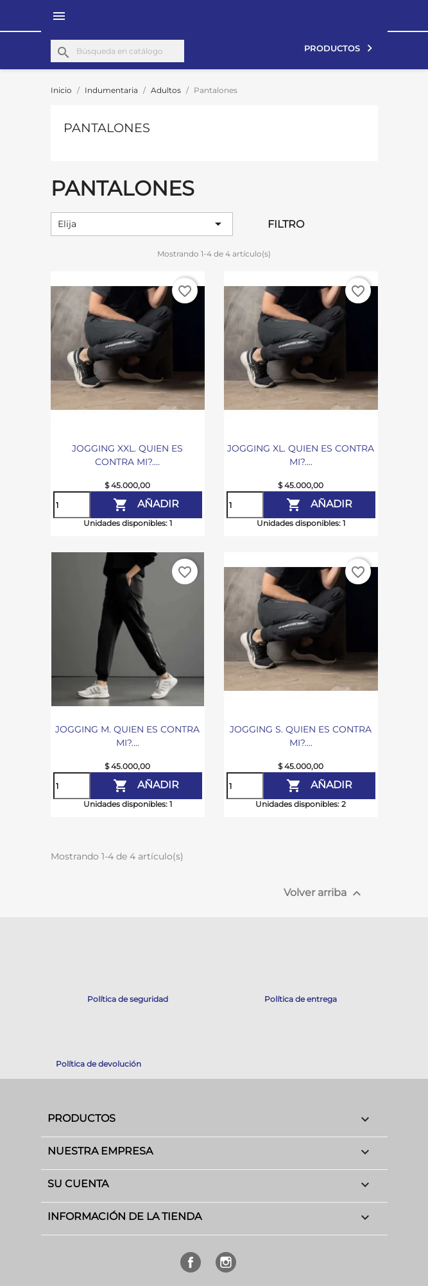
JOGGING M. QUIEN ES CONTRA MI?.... (127, 736)
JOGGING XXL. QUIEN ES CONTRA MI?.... (127, 455)
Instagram (226, 1262)
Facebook (190, 1262)
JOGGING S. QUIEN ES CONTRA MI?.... (301, 736)
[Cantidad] (71, 504)
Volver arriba (324, 893)
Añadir (146, 504)
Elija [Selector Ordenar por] (142, 224)
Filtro (286, 224)
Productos (333, 48)
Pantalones (107, 127)
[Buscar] (117, 51)
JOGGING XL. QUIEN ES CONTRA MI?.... (300, 455)
